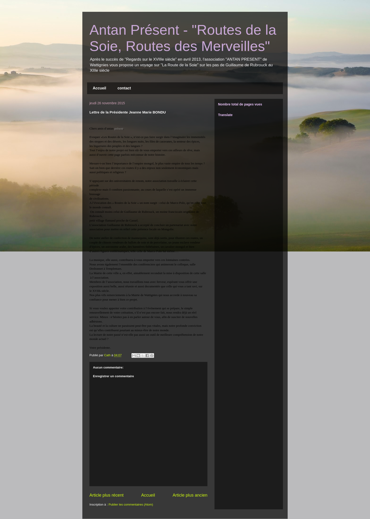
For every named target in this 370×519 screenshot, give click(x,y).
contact (124, 88)
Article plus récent (106, 495)
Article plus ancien (189, 495)
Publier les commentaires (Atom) (131, 504)
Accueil (99, 88)
